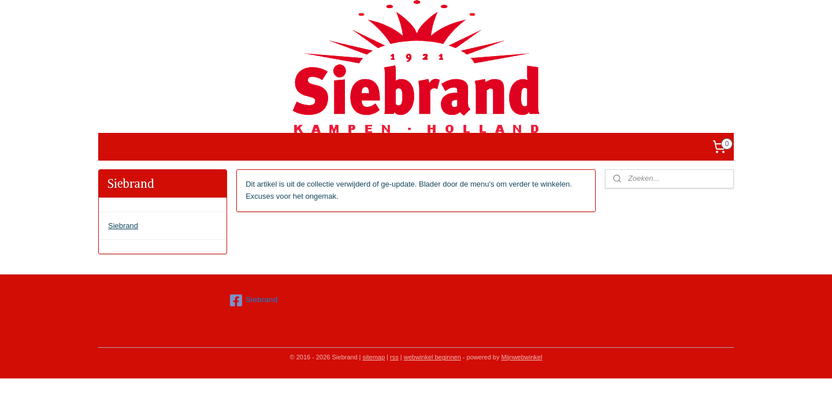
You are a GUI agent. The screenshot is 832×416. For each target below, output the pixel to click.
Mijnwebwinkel (521, 357)
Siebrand (123, 225)
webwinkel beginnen (432, 357)
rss (394, 357)
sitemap (374, 357)
